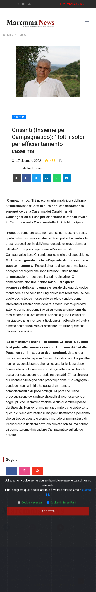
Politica (22, 34)
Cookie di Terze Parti (63, 571)
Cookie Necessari (32, 571)
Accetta (48, 579)
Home (8, 34)
